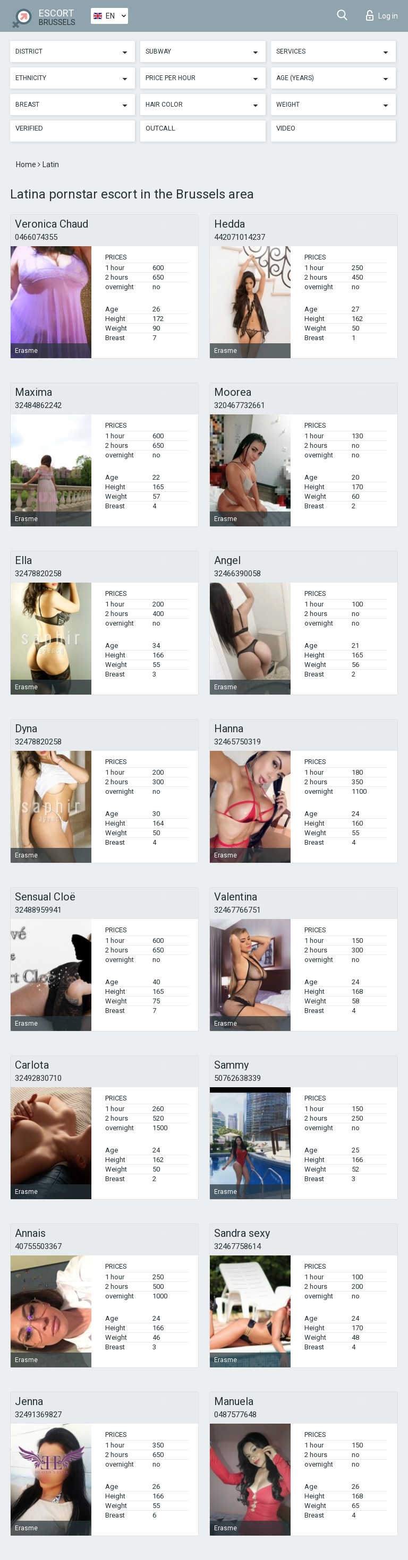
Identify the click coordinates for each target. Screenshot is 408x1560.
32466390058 (237, 573)
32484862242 (38, 405)
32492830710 (38, 1078)
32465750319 (237, 742)
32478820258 (38, 573)
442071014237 (239, 237)
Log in (382, 15)
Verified (29, 128)
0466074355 (36, 237)
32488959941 (38, 910)
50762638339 (237, 1078)
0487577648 (235, 1414)
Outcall (160, 128)
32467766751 (237, 910)
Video (285, 128)
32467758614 (237, 1246)
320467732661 (239, 405)
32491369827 (38, 1414)
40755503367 (38, 1246)
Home (27, 164)
